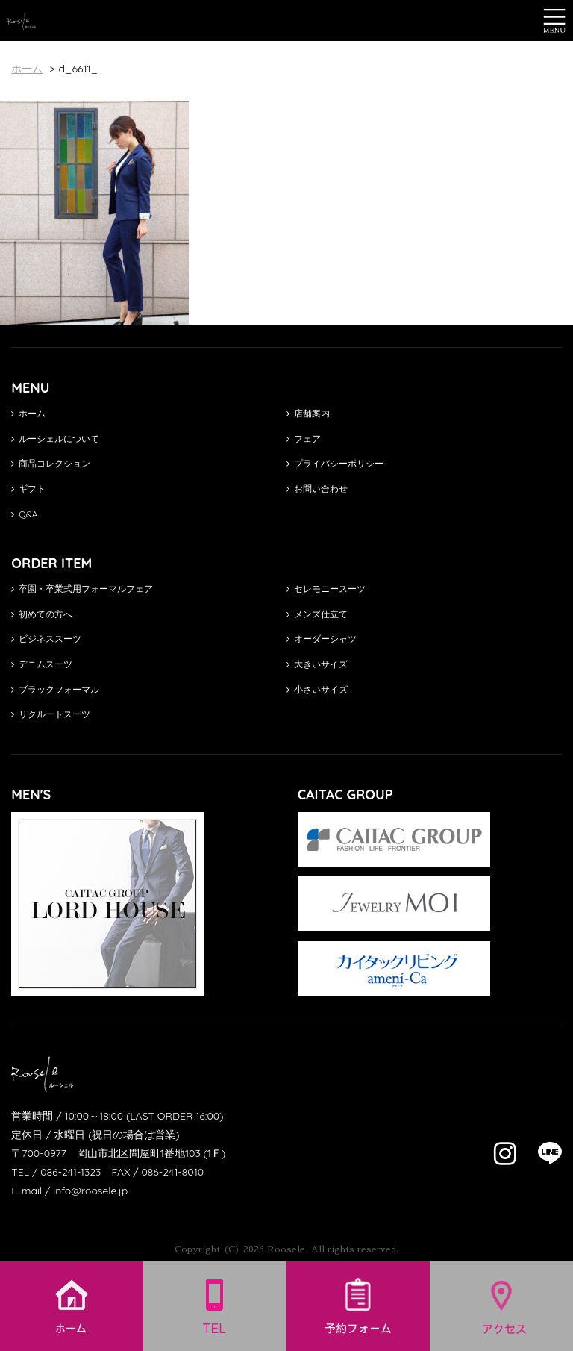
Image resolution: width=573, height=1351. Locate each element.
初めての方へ (41, 614)
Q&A (24, 514)
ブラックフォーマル (55, 689)
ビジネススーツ (46, 638)
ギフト (28, 488)
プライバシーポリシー (334, 463)
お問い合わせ (317, 488)
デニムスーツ (41, 664)
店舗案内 (308, 413)
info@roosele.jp (90, 1190)
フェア (303, 438)
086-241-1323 (70, 1172)
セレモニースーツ (326, 588)
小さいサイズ (317, 689)
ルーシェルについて (55, 438)
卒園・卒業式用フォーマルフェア (82, 588)
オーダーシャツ (321, 638)
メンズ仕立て (317, 614)
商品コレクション (50, 463)
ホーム (28, 413)
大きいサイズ (317, 664)
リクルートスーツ (50, 714)
